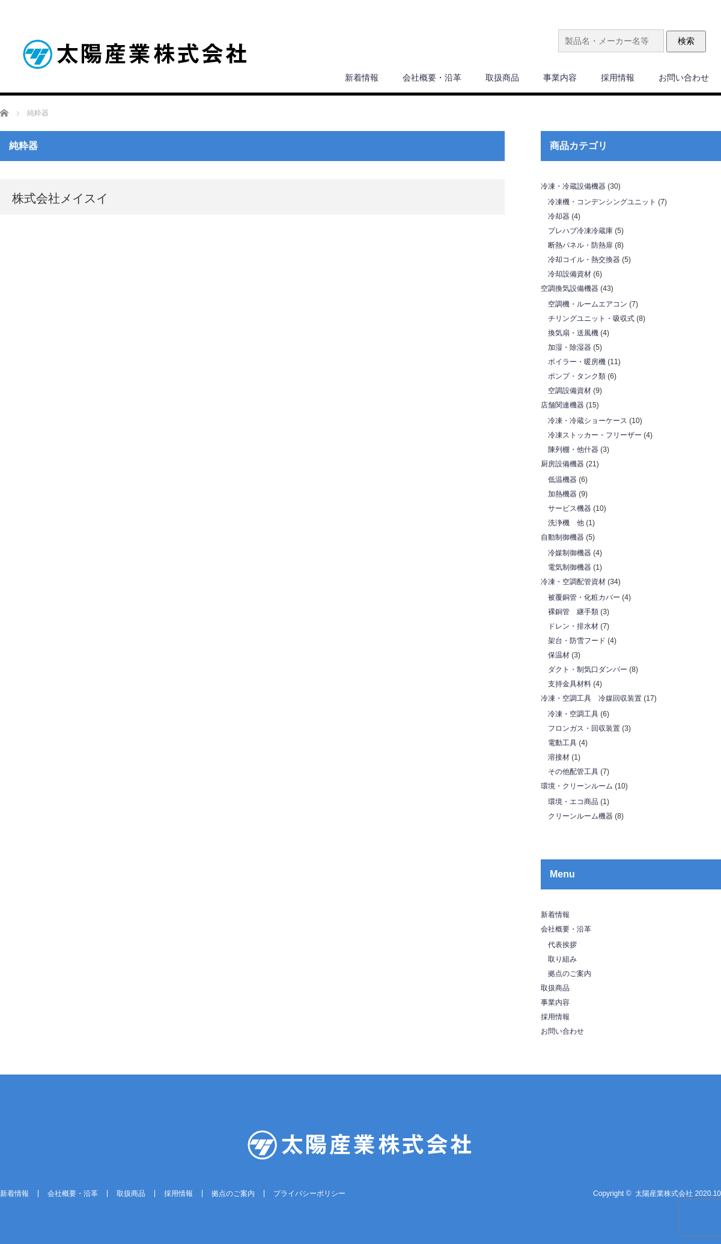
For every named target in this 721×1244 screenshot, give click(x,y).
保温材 (559, 655)
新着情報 (362, 77)
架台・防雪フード (577, 640)
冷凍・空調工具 (573, 714)
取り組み (562, 959)
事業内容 (560, 77)
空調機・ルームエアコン (587, 304)
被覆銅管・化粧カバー (584, 597)
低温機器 (562, 479)
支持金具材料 (569, 684)
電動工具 (562, 743)
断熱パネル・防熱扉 (580, 245)
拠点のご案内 (569, 973)
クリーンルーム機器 (580, 816)
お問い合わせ (684, 77)
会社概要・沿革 (432, 77)
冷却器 (559, 216)
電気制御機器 (569, 567)
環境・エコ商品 (573, 801)
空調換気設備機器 (569, 288)
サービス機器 (569, 508)
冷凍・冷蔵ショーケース (587, 420)
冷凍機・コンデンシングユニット (602, 202)
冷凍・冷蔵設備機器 (573, 186)
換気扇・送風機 (573, 333)
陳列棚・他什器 (573, 449)
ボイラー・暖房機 (577, 362)
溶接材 (559, 757)
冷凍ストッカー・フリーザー (595, 435)
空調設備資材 (569, 390)
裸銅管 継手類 (573, 612)
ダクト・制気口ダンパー (587, 669)
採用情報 (617, 77)
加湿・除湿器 (569, 347)
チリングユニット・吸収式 (591, 318)
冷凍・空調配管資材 (573, 582)
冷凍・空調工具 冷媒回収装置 (591, 698)
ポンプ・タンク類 (577, 376)
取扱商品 (502, 77)
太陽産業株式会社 (664, 1193)
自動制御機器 (562, 537)
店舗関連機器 (562, 405)
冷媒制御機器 (569, 553)
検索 (686, 41)
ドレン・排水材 (573, 626)
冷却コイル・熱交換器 (584, 259)
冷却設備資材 (569, 274)
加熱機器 (562, 494)
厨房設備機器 (562, 464)
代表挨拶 (562, 945)
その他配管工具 (573, 771)
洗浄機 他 (566, 523)
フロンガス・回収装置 (584, 728)
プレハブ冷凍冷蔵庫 (580, 231)
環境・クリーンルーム (577, 786)
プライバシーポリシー (309, 1193)
